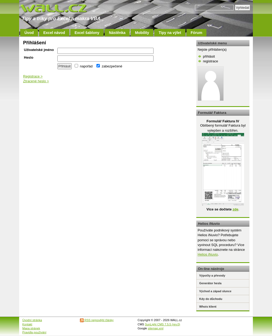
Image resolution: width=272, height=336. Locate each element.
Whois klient (207, 306)
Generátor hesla (210, 283)
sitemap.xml (156, 328)
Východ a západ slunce (215, 291)
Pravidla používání (34, 332)
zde (235, 209)
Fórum (196, 33)
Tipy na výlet (170, 33)
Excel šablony (87, 33)
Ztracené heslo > (36, 81)
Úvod (29, 33)
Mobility (142, 33)
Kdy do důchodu (210, 298)
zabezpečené (109, 66)
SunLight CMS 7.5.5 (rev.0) (162, 324)
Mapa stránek (31, 328)
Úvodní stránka (32, 320)
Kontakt (27, 324)
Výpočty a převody (212, 275)
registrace (210, 61)
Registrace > (32, 76)
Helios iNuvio (208, 254)
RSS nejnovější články (97, 320)
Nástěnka (117, 33)
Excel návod (54, 33)
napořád (83, 66)
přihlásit (209, 56)
